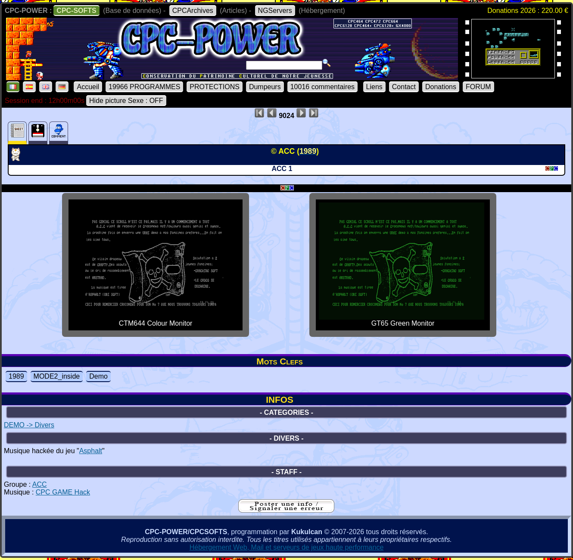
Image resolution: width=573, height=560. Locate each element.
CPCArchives (192, 10)
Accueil (88, 86)
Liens (374, 86)
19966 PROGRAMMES (144, 86)
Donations (440, 86)
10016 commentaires (322, 86)
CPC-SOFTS (76, 10)
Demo (98, 376)
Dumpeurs (265, 86)
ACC (39, 484)
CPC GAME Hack (63, 492)
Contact (404, 86)
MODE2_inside (57, 376)
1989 (16, 376)
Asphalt (90, 450)
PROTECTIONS (215, 86)
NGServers (275, 10)
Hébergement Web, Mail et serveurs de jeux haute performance (287, 547)
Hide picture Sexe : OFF (126, 100)
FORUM (478, 86)
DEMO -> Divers (29, 425)
